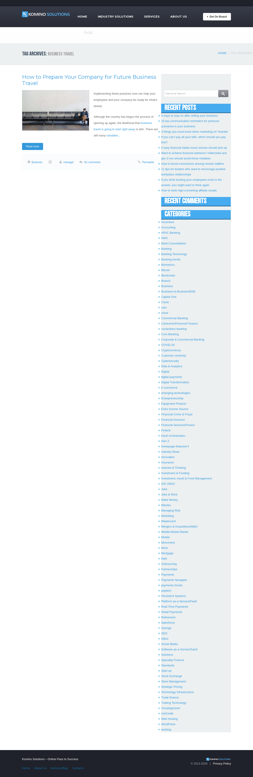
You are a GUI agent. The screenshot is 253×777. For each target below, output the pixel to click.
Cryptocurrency (171, 350)
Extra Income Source (174, 409)
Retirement (168, 617)
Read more (32, 146)
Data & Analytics (171, 366)
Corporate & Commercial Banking (182, 339)
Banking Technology (174, 254)
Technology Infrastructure (177, 692)
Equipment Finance (173, 403)
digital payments (171, 377)
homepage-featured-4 (175, 446)
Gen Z (165, 441)
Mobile (165, 537)
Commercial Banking (174, 318)
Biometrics (168, 264)
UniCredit (167, 713)
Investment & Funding (175, 473)
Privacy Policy (222, 763)
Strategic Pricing (171, 686)
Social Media (169, 644)
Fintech (166, 430)
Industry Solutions (115, 16)
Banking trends (171, 259)
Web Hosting (169, 718)
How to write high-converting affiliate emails (189, 190)
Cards (165, 302)
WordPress (168, 724)
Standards (167, 665)
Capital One (169, 296)
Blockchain (168, 275)
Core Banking (170, 334)
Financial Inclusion (173, 419)
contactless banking (174, 329)
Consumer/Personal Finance (179, 323)
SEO (164, 633)
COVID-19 (168, 345)
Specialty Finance (172, 660)
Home (82, 16)
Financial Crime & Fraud (176, 414)
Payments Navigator (174, 580)
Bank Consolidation (173, 243)
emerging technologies (175, 393)
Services (152, 16)
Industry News (170, 451)
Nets (164, 558)
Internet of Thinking (173, 467)
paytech (166, 590)
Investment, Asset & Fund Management (186, 478)
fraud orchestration (173, 435)
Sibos (165, 638)
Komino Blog (59, 768)
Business (37, 162)
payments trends (172, 585)
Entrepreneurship (172, 398)
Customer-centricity (173, 355)
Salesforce (168, 622)
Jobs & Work (169, 494)
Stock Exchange (171, 676)
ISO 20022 (168, 483)
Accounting (168, 227)
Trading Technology (173, 702)
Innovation (168, 457)
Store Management (173, 681)
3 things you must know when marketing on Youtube (194, 131)
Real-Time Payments (174, 606)
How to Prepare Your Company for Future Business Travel (89, 80)
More (164, 548)
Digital (165, 371)
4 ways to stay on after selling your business (189, 115)
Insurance (167, 462)
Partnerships (169, 569)
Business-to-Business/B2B (178, 291)
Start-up (166, 670)
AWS (164, 238)
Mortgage (167, 553)
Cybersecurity (170, 361)
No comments (92, 162)
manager (68, 162)
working (166, 729)
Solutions (167, 654)
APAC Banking (170, 232)
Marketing (167, 515)
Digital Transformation (175, 382)
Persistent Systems (173, 596)
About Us (178, 16)
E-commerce (169, 387)
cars (164, 307)
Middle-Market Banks (174, 532)
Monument (168, 542)
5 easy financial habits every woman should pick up (194, 147)
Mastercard (168, 521)
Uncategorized (170, 708)
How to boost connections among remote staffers (192, 163)
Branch (165, 280)
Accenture (167, 222)
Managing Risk (170, 510)
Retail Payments (171, 612)
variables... (113, 135)
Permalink (148, 162)
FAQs (88, 32)
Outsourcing (169, 564)
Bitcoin (165, 270)
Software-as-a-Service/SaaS (179, 649)
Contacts (78, 768)
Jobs (164, 489)
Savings (166, 628)
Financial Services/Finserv (178, 425)
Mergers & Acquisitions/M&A (179, 526)
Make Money (169, 499)
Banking (166, 248)
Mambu (166, 505)
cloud (164, 312)
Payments (167, 574)
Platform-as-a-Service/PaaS (179, 601)
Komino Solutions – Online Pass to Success (50, 759)
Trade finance (170, 697)
